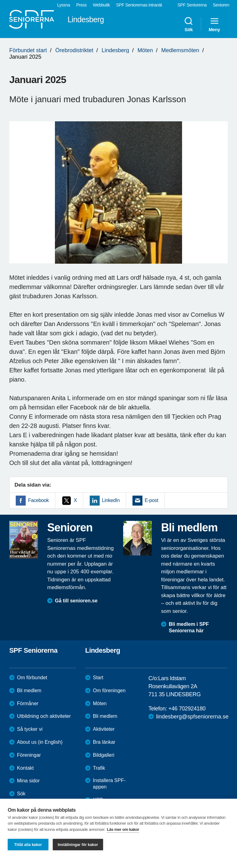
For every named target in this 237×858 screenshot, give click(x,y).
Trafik (99, 768)
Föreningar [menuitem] (29, 755)
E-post (151, 500)
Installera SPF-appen (109, 783)
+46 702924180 (186, 708)
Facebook (38, 500)
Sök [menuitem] (188, 24)
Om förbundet (32, 677)
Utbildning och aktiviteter (44, 716)
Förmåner (27, 703)
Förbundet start (28, 50)
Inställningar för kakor (78, 845)
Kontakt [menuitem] (25, 768)
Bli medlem (29, 690)
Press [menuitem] (81, 4)
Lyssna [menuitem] (63, 4)
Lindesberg (115, 50)
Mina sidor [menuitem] (28, 780)
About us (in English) (40, 742)
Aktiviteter (103, 729)
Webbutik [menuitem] (101, 4)
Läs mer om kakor (123, 829)
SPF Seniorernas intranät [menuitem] (139, 4)
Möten (145, 50)
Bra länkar (104, 742)
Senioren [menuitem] (221, 4)
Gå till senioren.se (76, 600)
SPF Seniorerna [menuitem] (192, 4)
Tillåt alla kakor (28, 845)
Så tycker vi (30, 729)
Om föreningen (109, 690)
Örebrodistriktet (74, 50)
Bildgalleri (103, 755)
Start (98, 677)
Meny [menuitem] (214, 24)
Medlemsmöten (180, 50)
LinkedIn (110, 500)
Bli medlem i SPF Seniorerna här (189, 627)
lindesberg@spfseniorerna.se (192, 717)
